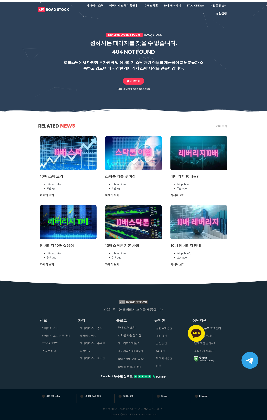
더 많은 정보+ (218, 5)
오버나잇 (85, 350)
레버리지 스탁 (95, 5)
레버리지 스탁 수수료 (92, 343)
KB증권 (160, 350)
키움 (158, 365)
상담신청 (221, 13)
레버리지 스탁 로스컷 (92, 358)
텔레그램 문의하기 (205, 343)
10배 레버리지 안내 (185, 245)
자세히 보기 (47, 195)
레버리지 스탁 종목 (91, 328)
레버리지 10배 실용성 (57, 245)
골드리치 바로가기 (205, 350)
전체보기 (221, 126)
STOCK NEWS (195, 5)
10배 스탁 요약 (51, 176)
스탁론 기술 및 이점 (120, 176)
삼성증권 (161, 343)
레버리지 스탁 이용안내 (123, 5)
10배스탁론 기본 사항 (122, 245)
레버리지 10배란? (184, 176)
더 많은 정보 (49, 350)
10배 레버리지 (172, 5)
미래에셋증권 (164, 358)
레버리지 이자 (88, 335)
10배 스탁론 (150, 5)
